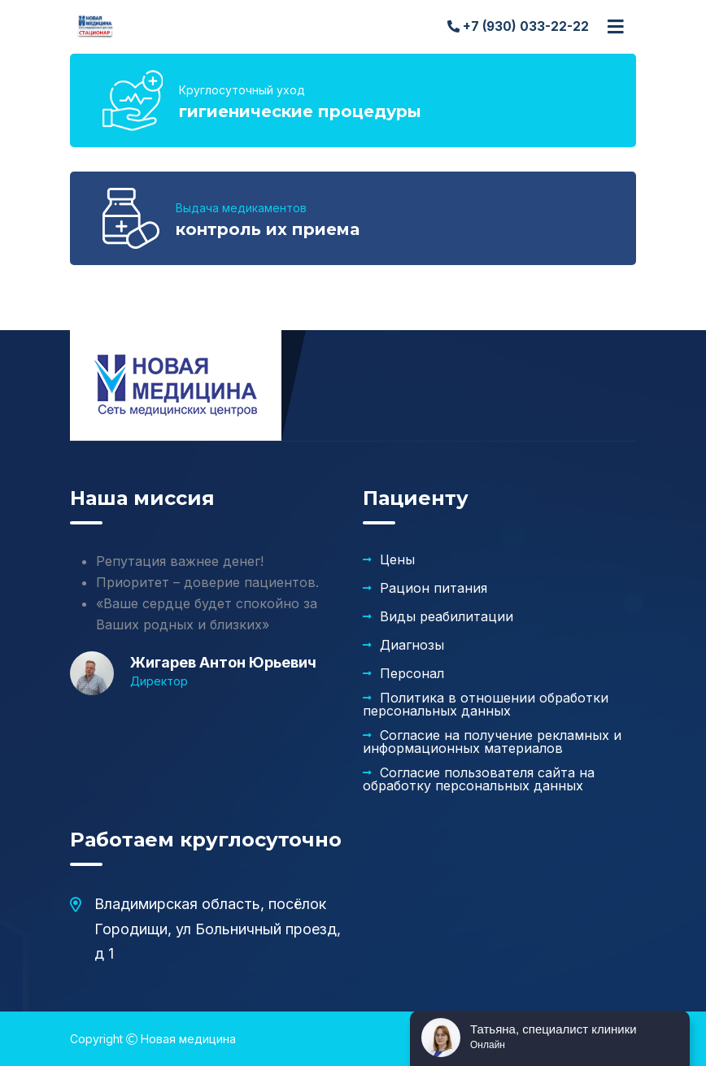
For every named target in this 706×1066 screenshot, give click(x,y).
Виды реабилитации (446, 616)
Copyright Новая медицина (153, 1039)
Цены (397, 559)
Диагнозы (412, 644)
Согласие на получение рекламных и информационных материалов (492, 742)
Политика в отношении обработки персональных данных (485, 704)
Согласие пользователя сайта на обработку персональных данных (479, 779)
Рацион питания (433, 587)
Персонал (412, 673)
